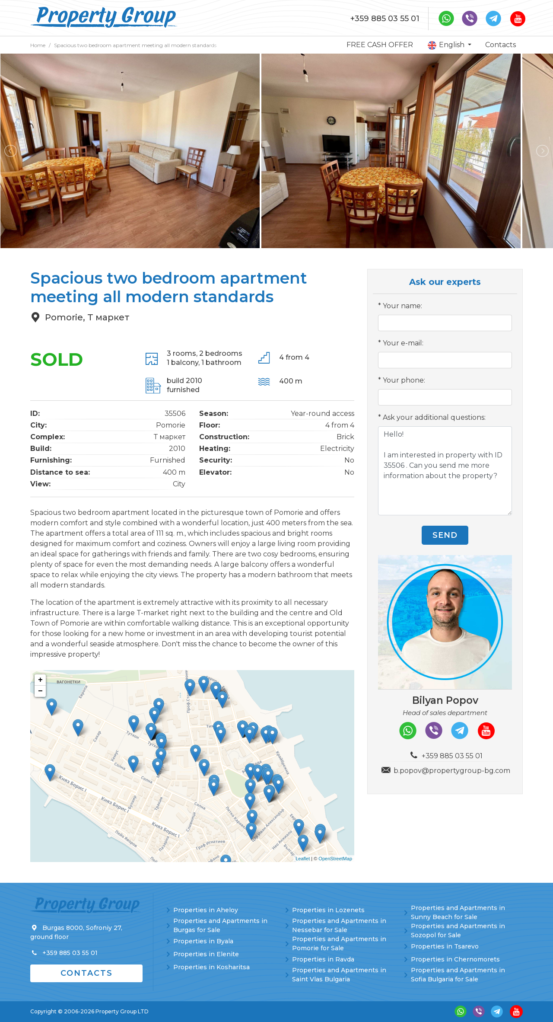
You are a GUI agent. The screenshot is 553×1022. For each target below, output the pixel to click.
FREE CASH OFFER (379, 45)
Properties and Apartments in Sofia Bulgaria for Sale (458, 974)
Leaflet (303, 858)
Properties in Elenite (206, 954)
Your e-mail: (403, 343)
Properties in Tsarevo (445, 946)
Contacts (500, 45)
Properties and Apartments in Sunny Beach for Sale (458, 912)
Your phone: (404, 380)
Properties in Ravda (323, 959)
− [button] (40, 691)
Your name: (402, 306)
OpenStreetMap (335, 858)
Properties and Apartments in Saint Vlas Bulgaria (339, 974)
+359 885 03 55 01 (385, 18)
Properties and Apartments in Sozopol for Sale (458, 930)
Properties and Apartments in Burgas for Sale (220, 925)
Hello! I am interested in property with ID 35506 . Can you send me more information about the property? (445, 470)
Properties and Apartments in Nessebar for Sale (339, 925)
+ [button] (40, 680)
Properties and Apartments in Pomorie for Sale (339, 943)
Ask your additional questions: (434, 417)
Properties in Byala (203, 941)
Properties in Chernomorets (455, 959)
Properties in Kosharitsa (211, 967)
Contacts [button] (86, 973)
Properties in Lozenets (328, 910)
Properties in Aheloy (205, 910)
